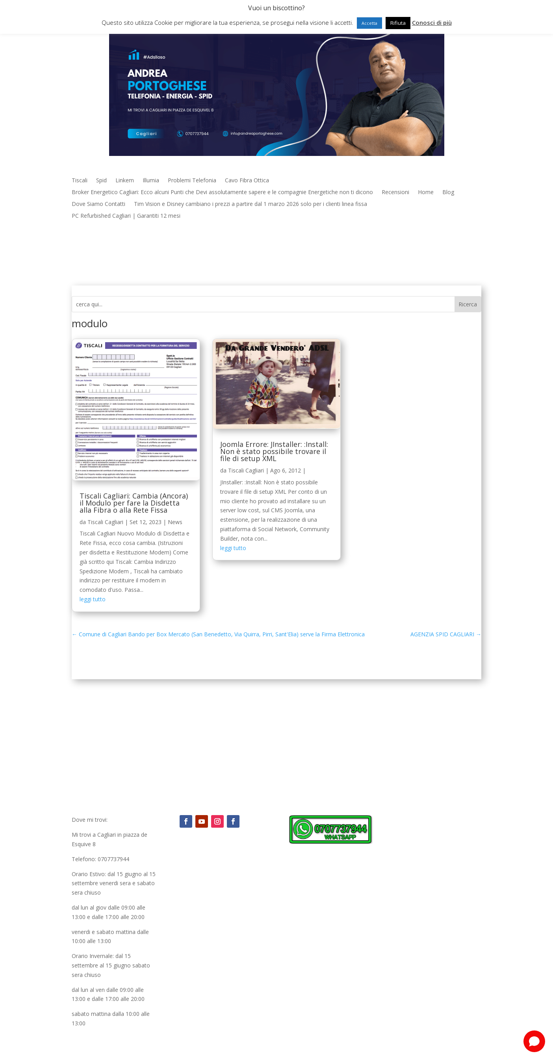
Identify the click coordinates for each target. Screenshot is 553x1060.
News (175, 522)
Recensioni (395, 192)
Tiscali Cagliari (105, 522)
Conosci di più (432, 22)
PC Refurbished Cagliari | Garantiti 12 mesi (126, 216)
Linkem (124, 181)
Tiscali (79, 181)
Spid (101, 181)
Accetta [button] (369, 23)
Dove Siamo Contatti (98, 204)
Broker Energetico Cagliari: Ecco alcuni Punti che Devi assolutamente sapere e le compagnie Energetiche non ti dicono (222, 192)
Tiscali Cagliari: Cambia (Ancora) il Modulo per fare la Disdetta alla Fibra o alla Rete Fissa (134, 503)
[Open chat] (534, 1041)
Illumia (151, 181)
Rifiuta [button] (398, 22)
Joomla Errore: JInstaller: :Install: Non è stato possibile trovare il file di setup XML (274, 451)
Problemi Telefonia (192, 181)
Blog (448, 192)
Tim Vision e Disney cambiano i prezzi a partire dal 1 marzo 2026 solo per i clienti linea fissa (250, 204)
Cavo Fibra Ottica (247, 181)
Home (426, 192)
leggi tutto (93, 599)
